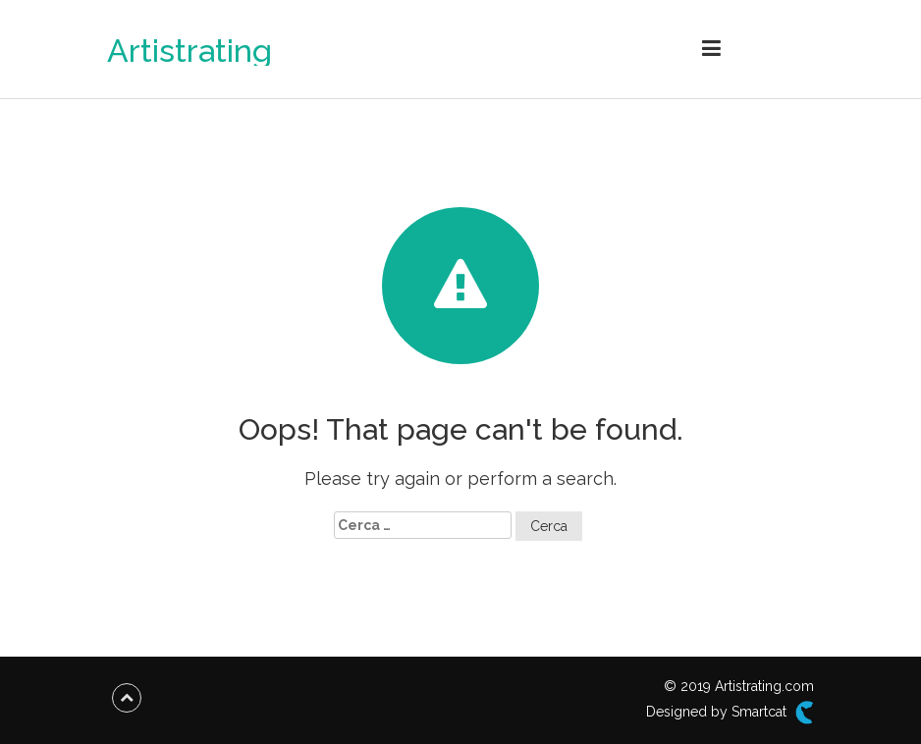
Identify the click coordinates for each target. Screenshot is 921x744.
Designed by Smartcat (730, 712)
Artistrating (189, 50)
